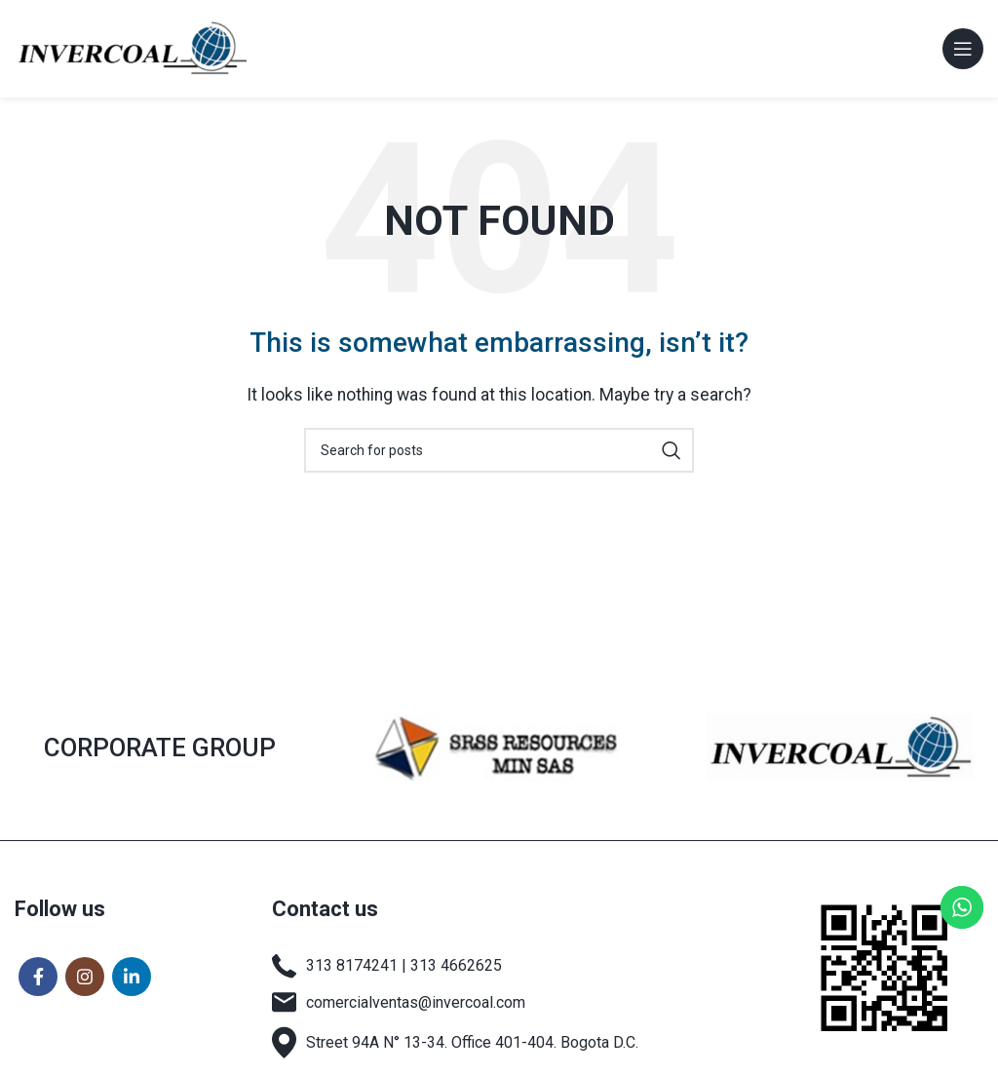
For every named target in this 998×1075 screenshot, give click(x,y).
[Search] (499, 450)
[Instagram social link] (84, 976)
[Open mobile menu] (963, 48)
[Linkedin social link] (131, 976)
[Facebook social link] (38, 976)
